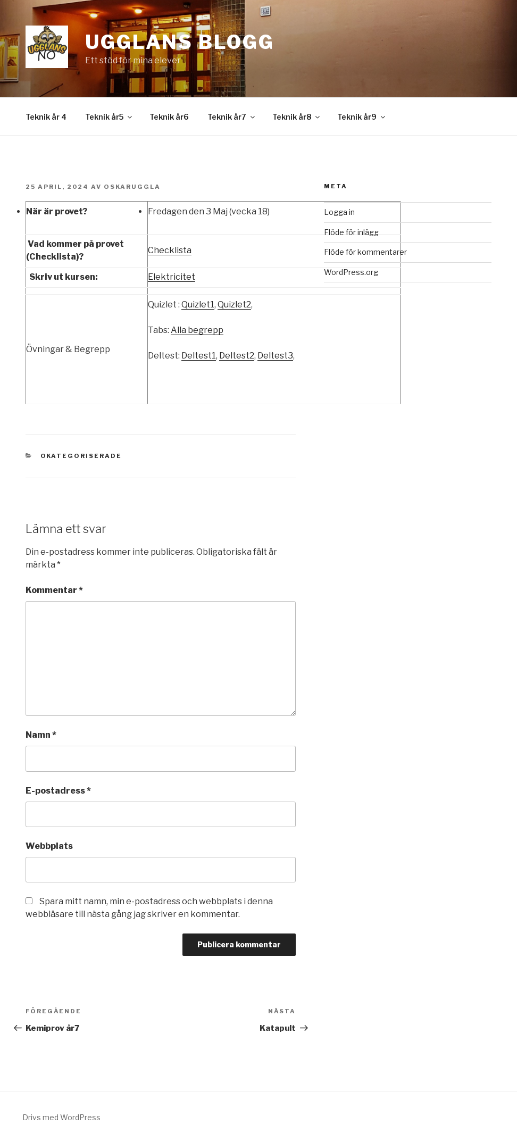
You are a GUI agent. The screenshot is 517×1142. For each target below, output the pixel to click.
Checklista (169, 250)
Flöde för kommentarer (365, 251)
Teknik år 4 (46, 116)
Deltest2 (236, 356)
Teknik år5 (109, 116)
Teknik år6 (169, 116)
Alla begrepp (197, 330)
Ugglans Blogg (179, 42)
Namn (41, 735)
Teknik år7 (231, 116)
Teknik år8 (296, 116)
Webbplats (49, 846)
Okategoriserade (81, 456)
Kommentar (54, 590)
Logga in (339, 211)
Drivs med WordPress (61, 1117)
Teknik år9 (362, 116)
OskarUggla (132, 186)
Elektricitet (171, 277)
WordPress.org (351, 272)
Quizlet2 (234, 304)
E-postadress (58, 791)
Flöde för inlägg (351, 232)
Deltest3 (275, 356)
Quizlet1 (197, 304)
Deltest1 (198, 356)
